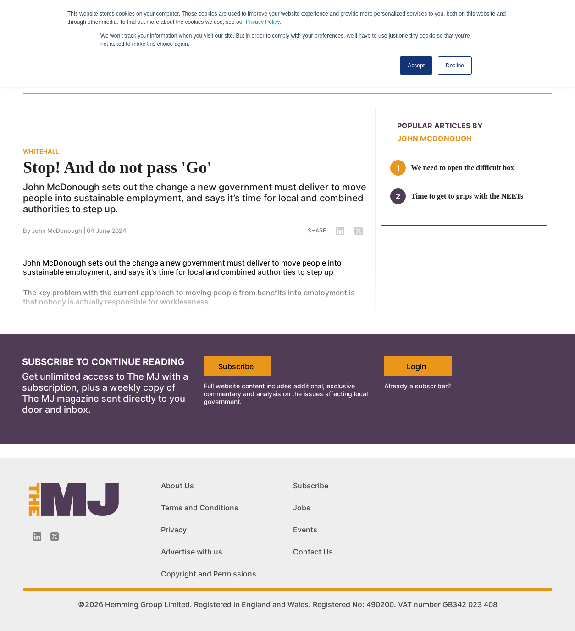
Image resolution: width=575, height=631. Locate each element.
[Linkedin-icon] (37, 536)
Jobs (301, 507)
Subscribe (236, 366)
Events (305, 529)
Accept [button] (416, 65)
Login (416, 366)
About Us (177, 485)
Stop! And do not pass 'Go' (117, 167)
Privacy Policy (263, 22)
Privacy (174, 529)
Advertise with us (191, 551)
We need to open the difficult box (462, 168)
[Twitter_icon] (54, 536)
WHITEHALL (41, 151)
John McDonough (434, 138)
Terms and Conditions (199, 507)
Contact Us (313, 551)
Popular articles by (440, 125)
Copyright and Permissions (208, 573)
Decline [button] (455, 65)
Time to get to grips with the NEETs (467, 196)
